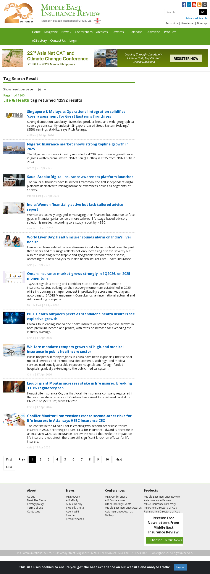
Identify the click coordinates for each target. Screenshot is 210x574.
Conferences (84, 32)
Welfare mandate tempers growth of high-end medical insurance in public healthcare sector (75, 349)
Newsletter (187, 23)
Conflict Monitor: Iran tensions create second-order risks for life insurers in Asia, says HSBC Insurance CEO (79, 418)
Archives (103, 32)
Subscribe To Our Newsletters (170, 540)
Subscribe (172, 23)
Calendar (136, 32)
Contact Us (58, 40)
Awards (119, 32)
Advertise (153, 32)
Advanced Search (196, 18)
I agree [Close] (180, 567)
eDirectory (39, 40)
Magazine (51, 32)
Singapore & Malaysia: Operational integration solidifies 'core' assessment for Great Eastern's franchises (76, 114)
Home (36, 32)
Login (73, 40)
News (66, 32)
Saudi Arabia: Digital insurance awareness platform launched (80, 176)
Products (170, 32)
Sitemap (202, 23)
